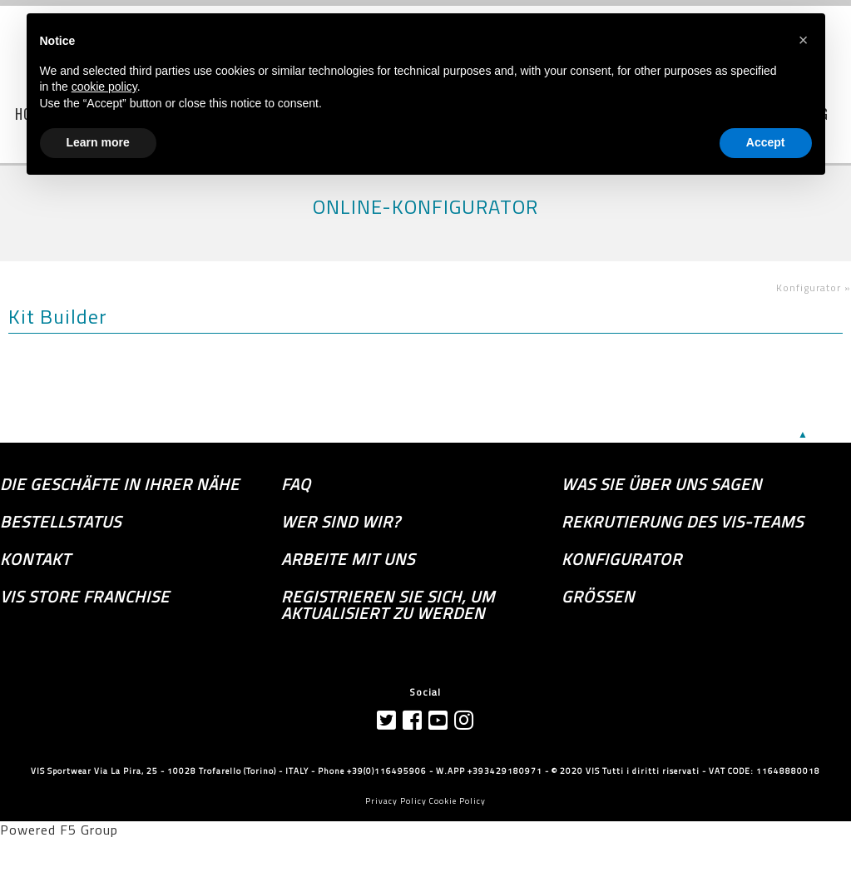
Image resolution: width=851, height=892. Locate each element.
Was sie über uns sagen (662, 484)
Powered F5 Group (59, 830)
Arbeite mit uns (348, 559)
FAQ (296, 484)
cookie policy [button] (104, 86)
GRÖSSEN (598, 596)
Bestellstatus (60, 521)
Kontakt (35, 559)
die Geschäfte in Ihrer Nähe (120, 484)
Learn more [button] (98, 142)
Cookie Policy (457, 801)
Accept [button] (765, 142)
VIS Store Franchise (85, 596)
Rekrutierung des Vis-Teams (683, 521)
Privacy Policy (396, 801)
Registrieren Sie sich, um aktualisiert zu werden (388, 605)
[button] (803, 40)
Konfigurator (622, 559)
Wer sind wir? (340, 521)
